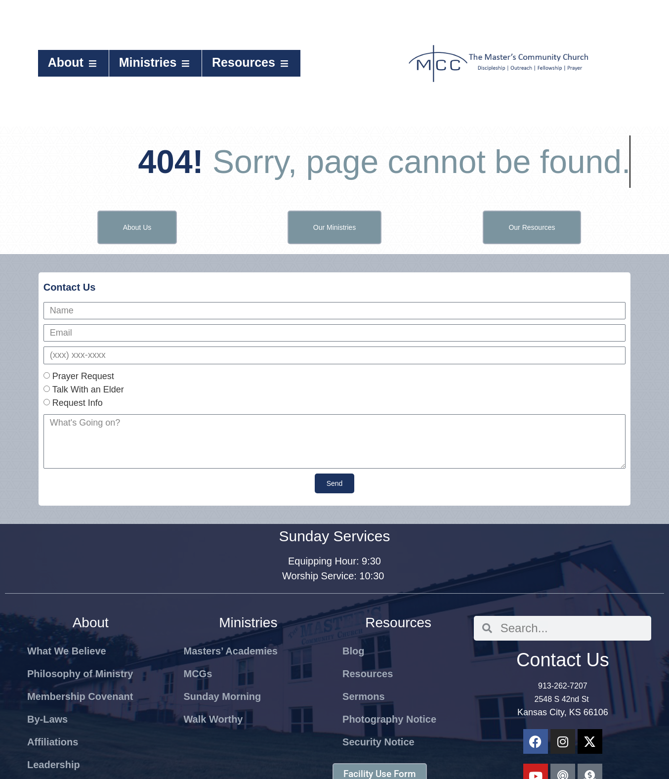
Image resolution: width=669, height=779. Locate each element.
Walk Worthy (213, 719)
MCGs (197, 673)
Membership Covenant (80, 696)
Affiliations (52, 741)
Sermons (363, 696)
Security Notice (378, 741)
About (73, 62)
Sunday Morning (222, 696)
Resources (251, 62)
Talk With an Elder (88, 389)
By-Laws (47, 719)
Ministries (155, 62)
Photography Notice (389, 719)
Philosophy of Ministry (80, 673)
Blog (353, 651)
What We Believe (66, 651)
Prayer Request (83, 376)
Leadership (53, 764)
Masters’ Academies (230, 651)
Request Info (77, 403)
